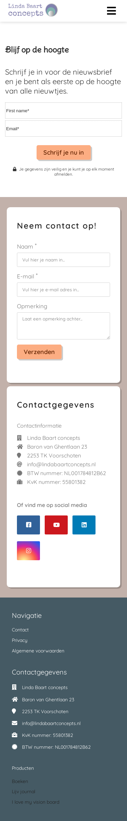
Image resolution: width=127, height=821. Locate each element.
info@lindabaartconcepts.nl (51, 723)
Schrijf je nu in (63, 152)
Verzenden (39, 352)
